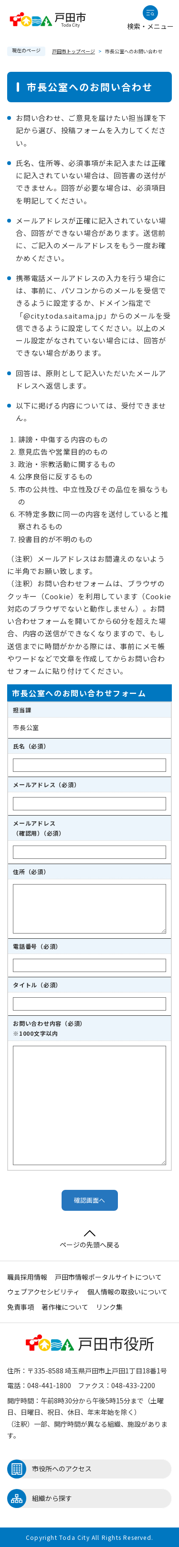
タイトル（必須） (37, 985)
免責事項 (20, 1307)
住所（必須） (31, 871)
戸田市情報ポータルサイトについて (108, 1277)
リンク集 (109, 1307)
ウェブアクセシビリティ (43, 1291)
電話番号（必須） (37, 946)
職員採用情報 (27, 1277)
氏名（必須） (31, 746)
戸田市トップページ (73, 51)
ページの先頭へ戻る (90, 1239)
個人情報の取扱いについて (127, 1291)
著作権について (65, 1307)
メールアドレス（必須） (46, 784)
